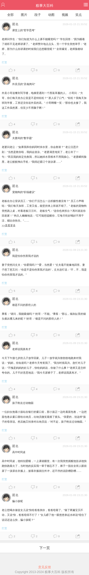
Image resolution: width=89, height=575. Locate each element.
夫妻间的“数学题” (22, 138)
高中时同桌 (18, 452)
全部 (10, 15)
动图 (51, 15)
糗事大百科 (44, 5)
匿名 (15, 24)
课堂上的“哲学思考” (23, 30)
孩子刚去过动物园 (22, 402)
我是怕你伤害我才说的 (25, 255)
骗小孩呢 (17, 501)
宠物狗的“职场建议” (23, 192)
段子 (38, 15)
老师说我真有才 (21, 349)
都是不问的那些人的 (24, 304)
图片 (24, 15)
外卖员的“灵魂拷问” (23, 84)
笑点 (78, 15)
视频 (65, 15)
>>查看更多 (9, 225)
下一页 (44, 548)
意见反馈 (44, 567)
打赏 (4, 62)
